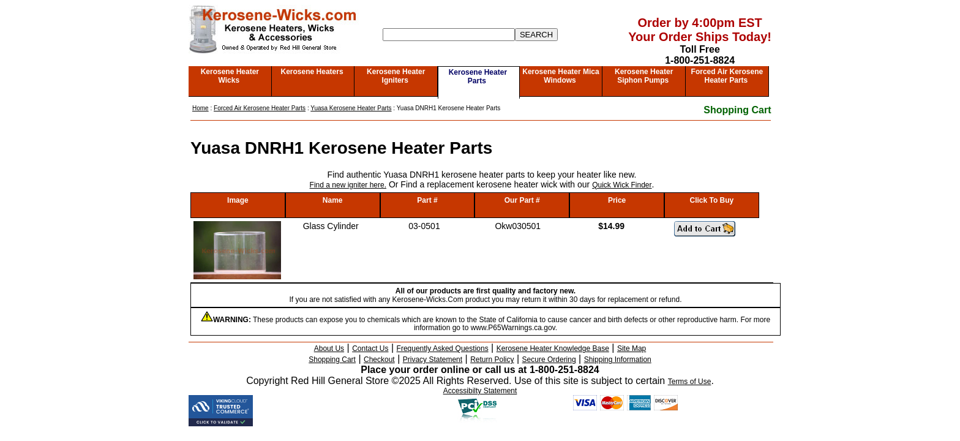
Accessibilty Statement (480, 390)
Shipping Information (617, 359)
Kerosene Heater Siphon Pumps (644, 76)
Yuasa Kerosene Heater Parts (350, 108)
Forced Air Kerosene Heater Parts (727, 76)
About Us (329, 348)
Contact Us (370, 348)
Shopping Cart (737, 110)
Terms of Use (689, 381)
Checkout (379, 359)
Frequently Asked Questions (443, 348)
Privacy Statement (432, 359)
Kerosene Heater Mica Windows (560, 76)
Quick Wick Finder (621, 185)
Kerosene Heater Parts (478, 76)
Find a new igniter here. (348, 185)
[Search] (449, 34)
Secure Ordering (549, 359)
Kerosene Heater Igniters (396, 76)
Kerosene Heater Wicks (230, 76)
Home (200, 108)
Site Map (631, 348)
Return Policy (492, 359)
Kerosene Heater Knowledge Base (553, 348)
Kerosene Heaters (312, 71)
